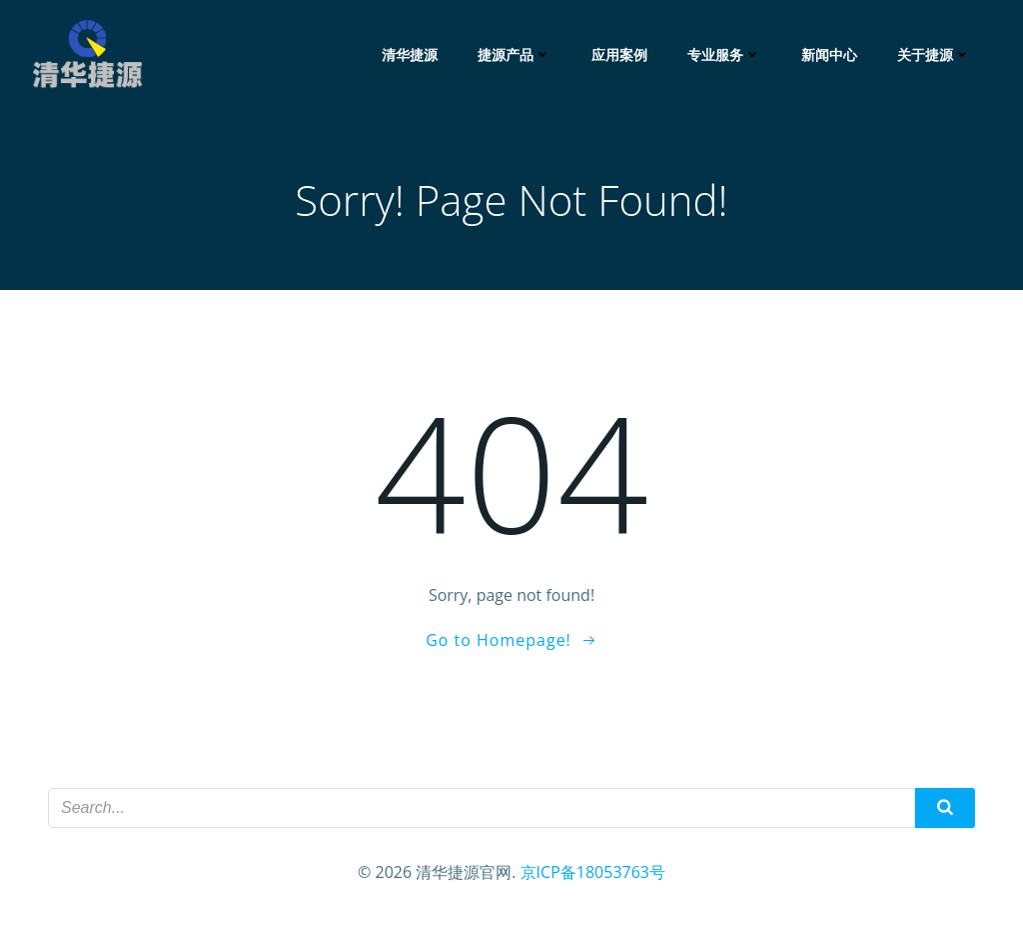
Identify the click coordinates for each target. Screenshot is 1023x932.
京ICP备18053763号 (592, 872)
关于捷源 (934, 54)
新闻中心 (829, 54)
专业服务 (724, 54)
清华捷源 (410, 54)
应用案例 (619, 54)
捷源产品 (514, 54)
